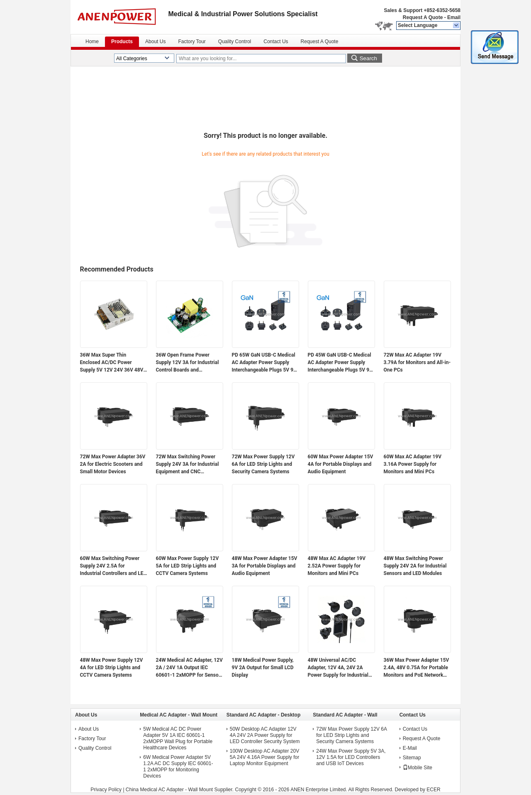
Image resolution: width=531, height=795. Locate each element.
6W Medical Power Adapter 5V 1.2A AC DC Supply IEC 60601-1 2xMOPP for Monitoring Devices (178, 766)
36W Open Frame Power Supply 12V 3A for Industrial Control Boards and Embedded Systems (187, 363)
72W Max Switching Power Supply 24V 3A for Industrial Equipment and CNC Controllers (187, 464)
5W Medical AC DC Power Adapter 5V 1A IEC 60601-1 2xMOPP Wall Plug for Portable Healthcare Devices (177, 738)
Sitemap (412, 758)
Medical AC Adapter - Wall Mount (178, 715)
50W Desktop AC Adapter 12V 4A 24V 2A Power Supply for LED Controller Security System (265, 735)
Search (368, 58)
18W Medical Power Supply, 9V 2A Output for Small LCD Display (263, 667)
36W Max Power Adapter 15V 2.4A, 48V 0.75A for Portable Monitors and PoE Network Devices (416, 668)
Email (453, 17)
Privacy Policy (106, 790)
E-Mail (410, 748)
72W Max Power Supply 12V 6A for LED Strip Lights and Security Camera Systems (263, 464)
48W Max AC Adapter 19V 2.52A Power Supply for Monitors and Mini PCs (337, 565)
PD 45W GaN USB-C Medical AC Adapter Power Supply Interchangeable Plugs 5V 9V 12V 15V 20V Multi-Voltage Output (340, 363)
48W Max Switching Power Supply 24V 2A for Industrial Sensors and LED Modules (415, 565)
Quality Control (234, 41)
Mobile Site (417, 768)
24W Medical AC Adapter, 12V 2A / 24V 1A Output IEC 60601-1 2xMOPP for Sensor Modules (189, 668)
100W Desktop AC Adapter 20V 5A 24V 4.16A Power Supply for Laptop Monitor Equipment (264, 757)
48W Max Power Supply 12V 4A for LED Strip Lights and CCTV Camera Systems (111, 667)
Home (92, 41)
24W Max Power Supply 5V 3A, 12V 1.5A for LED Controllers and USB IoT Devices (350, 757)
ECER (433, 790)
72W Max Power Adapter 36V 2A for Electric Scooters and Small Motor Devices (113, 464)
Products (122, 41)
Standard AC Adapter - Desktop (263, 715)
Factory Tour (191, 41)
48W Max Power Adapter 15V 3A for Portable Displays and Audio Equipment (264, 565)
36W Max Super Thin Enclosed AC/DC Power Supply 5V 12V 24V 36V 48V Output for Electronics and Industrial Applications (112, 363)
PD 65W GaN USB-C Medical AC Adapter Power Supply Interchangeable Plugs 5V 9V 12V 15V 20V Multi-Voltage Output (264, 363)
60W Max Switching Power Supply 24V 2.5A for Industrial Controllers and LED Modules (113, 566)
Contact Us (275, 41)
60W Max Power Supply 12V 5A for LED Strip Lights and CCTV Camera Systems (187, 565)
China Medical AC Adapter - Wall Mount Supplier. (180, 790)
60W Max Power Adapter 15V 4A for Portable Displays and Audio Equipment (340, 464)
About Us (155, 41)
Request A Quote (423, 17)
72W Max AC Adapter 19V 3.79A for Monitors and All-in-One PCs (417, 362)
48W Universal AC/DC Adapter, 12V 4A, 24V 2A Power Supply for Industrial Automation (338, 668)
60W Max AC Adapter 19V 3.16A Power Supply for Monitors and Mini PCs (413, 464)
